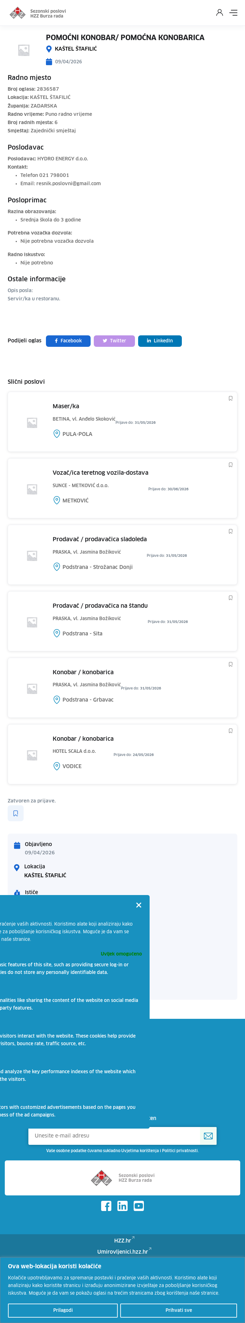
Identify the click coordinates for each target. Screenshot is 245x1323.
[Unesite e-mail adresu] (122, 1136)
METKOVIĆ (76, 500)
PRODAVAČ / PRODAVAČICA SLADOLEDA (100, 539)
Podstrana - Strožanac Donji (98, 567)
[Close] (139, 906)
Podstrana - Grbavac (88, 700)
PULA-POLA (78, 434)
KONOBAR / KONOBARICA (83, 673)
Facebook (68, 341)
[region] (122, 1290)
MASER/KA (66, 407)
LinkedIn (160, 341)
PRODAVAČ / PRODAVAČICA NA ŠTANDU (100, 606)
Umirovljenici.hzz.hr (122, 1252)
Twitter (114, 341)
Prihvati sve (179, 1310)
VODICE (72, 766)
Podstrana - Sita (82, 633)
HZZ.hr (122, 1240)
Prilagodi (63, 1310)
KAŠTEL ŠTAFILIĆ (76, 49)
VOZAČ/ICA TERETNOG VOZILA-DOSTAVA (100, 473)
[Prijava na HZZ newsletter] (208, 1136)
